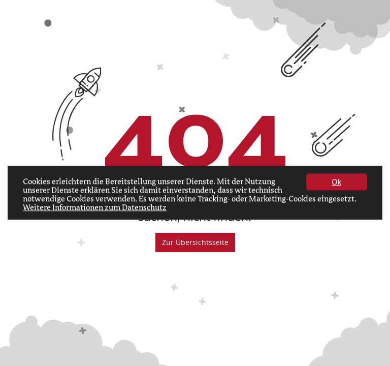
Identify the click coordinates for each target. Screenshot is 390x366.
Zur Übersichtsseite (195, 242)
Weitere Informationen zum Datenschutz (95, 208)
